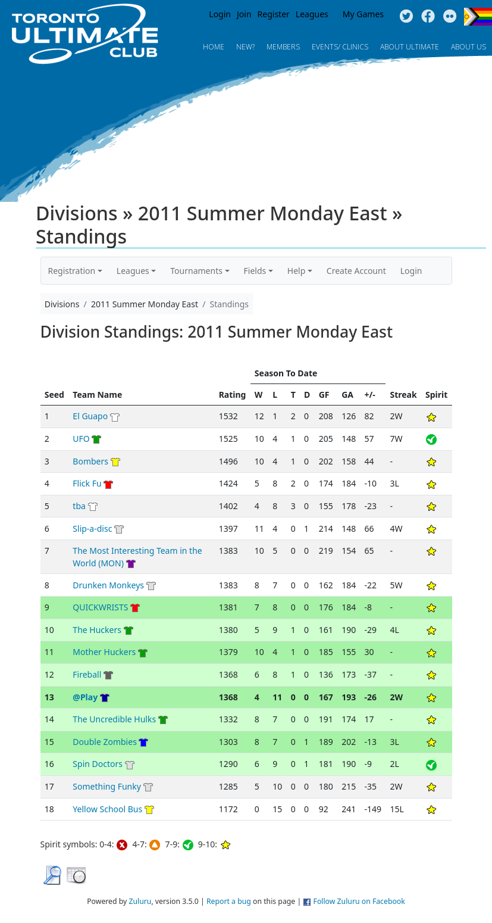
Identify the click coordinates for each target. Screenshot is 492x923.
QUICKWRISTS (100, 607)
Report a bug (228, 901)
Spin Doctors (98, 763)
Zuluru (140, 901)
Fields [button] (255, 270)
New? (245, 47)
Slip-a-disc (92, 528)
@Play (85, 697)
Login (220, 14)
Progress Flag (478, 17)
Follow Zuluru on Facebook (359, 901)
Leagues (312, 14)
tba (79, 506)
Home (213, 47)
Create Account (356, 270)
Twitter (406, 17)
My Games (363, 14)
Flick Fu (87, 483)
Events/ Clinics (340, 47)
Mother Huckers (104, 651)
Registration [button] (72, 270)
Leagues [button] (133, 270)
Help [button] (296, 270)
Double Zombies (105, 741)
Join (244, 14)
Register (274, 14)
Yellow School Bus (107, 809)
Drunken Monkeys (108, 585)
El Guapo (90, 416)
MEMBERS (283, 47)
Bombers (90, 461)
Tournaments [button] (196, 270)
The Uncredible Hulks (114, 719)
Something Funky (107, 786)
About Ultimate (409, 47)
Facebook (428, 17)
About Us (468, 47)
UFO (82, 438)
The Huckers (97, 629)
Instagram (450, 17)
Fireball (87, 674)
